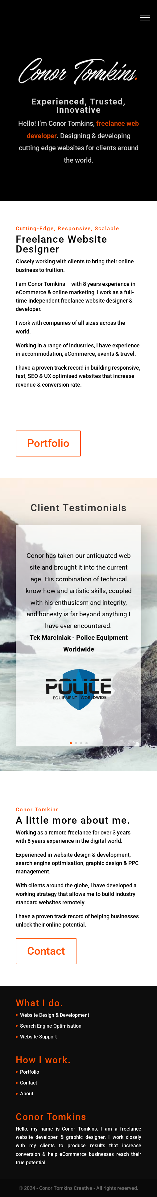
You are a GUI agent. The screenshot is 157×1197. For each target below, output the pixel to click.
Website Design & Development (54, 1015)
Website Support (38, 1037)
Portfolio (48, 443)
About (26, 1094)
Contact (46, 951)
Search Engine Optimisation (50, 1026)
